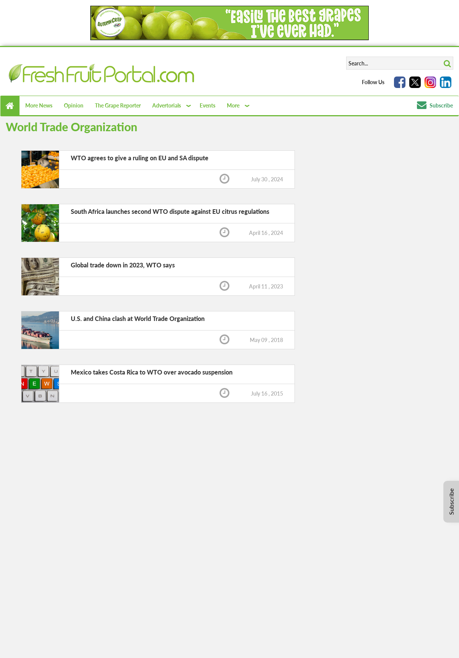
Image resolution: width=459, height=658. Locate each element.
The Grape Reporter (118, 105)
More (233, 105)
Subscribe (435, 105)
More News (38, 105)
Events (207, 105)
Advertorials (166, 105)
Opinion (73, 105)
